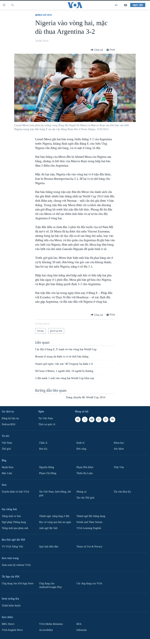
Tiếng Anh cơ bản (11, 516)
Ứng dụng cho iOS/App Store (17, 583)
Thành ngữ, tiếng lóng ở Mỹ (54, 516)
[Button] (97, 50)
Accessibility (46, 630)
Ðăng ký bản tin (10, 418)
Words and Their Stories (89, 522)
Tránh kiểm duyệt (11, 605)
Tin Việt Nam (45, 418)
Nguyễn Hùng (46, 467)
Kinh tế (80, 442)
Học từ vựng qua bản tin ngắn (55, 522)
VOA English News (12, 630)
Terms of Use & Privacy (89, 546)
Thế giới (6, 448)
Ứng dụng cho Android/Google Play (50, 585)
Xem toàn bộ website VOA (16, 565)
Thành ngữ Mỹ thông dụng (90, 516)
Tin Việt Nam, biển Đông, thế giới (55, 493)
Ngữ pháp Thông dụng (14, 522)
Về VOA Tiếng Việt (12, 546)
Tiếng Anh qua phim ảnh (15, 528)
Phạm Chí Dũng (47, 473)
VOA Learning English (88, 528)
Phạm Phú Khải (84, 467)
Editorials (81, 630)
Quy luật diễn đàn (48, 546)
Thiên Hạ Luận (84, 473)
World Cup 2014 (43, 15)
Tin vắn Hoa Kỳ (122, 491)
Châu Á (43, 442)
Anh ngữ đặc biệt (48, 528)
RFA (78, 624)
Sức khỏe (119, 448)
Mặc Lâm (7, 473)
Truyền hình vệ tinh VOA (15, 491)
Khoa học (119, 442)
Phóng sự (81, 491)
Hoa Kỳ (43, 448)
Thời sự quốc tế (46, 424)
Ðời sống (81, 448)
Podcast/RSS (8, 424)
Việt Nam (7, 442)
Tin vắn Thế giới (85, 497)
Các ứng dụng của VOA (89, 583)
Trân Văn (119, 467)
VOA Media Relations (51, 624)
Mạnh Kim (7, 467)
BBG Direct (8, 624)
